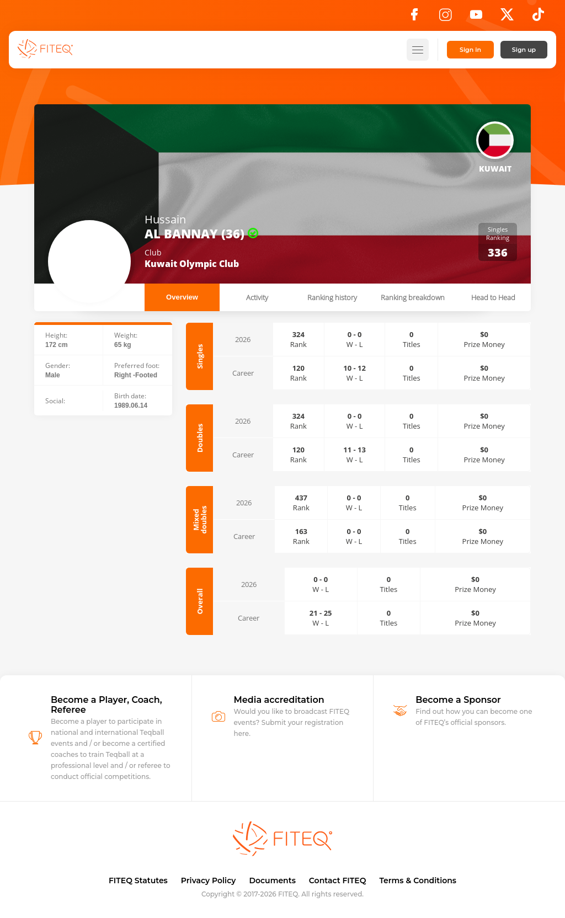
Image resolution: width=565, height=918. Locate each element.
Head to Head (493, 297)
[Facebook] (414, 17)
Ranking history (332, 297)
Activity (257, 297)
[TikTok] (538, 17)
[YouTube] (476, 17)
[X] (507, 17)
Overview (182, 297)
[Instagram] (445, 17)
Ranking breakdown (413, 297)
